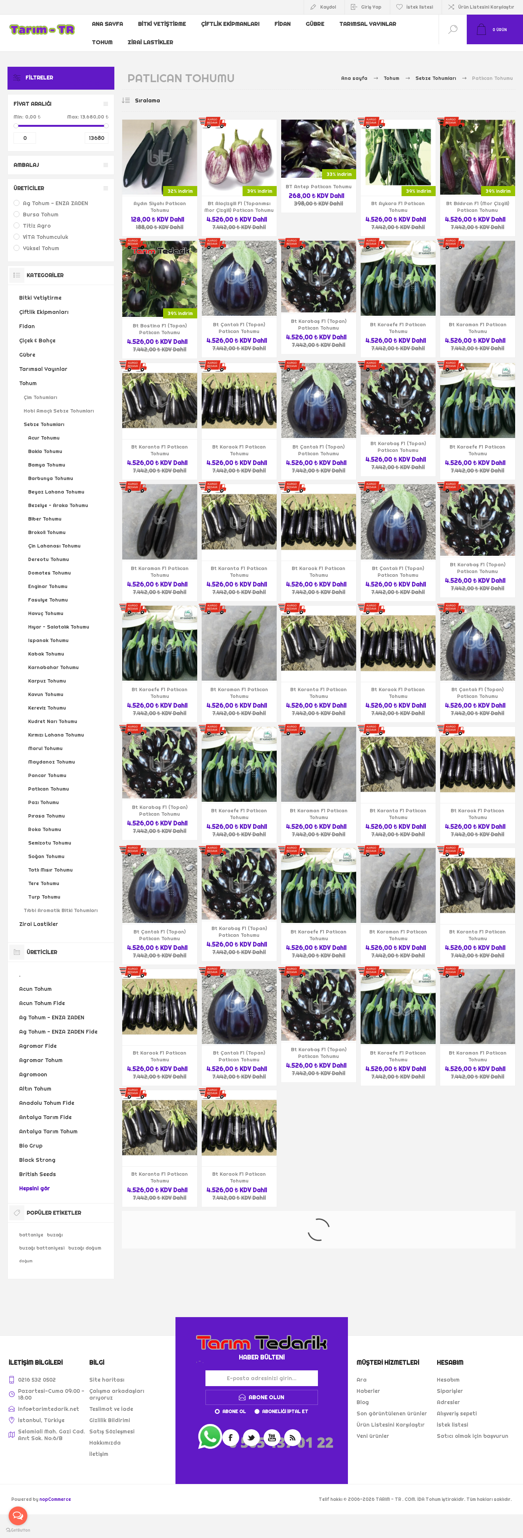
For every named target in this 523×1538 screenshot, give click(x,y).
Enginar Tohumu (47, 579)
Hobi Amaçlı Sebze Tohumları (59, 404)
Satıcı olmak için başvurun (472, 1428)
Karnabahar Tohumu (53, 660)
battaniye (31, 1227)
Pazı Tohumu (43, 795)
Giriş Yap (371, 7)
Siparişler (450, 1383)
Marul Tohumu (45, 741)
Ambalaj (26, 158)
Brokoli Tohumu (47, 525)
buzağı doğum (84, 1241)
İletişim (98, 1446)
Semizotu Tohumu (49, 836)
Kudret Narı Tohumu (52, 714)
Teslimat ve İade (111, 1401)
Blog (363, 1395)
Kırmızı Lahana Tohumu (56, 728)
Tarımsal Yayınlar (370, 23)
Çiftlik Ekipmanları (231, 23)
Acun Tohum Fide (42, 996)
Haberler (368, 1383)
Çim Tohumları (40, 390)
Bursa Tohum (40, 207)
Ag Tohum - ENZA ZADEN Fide (58, 1024)
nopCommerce (55, 1492)
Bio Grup (30, 1138)
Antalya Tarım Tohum (48, 1124)
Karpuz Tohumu (47, 674)
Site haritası (106, 1372)
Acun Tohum (35, 981)
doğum (26, 1253)
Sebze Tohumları (44, 417)
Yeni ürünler (373, 1428)
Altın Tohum (35, 1081)
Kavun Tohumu (45, 687)
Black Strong (37, 1152)
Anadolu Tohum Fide (46, 1095)
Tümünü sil (95, 71)
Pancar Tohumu (47, 768)
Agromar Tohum (41, 1053)
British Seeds (37, 1167)
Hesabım (448, 1372)
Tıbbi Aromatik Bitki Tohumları (60, 903)
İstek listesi (452, 1417)
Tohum (103, 35)
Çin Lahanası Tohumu (54, 539)
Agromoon (33, 1067)
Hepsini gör (34, 1181)
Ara (362, 1372)
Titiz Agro (37, 218)
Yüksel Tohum (41, 241)
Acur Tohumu (44, 431)
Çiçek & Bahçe (37, 333)
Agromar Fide (38, 1038)
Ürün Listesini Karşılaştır (486, 7)
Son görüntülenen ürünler (392, 1406)
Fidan (284, 23)
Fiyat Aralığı (32, 96)
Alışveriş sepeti (457, 1406)
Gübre (317, 23)
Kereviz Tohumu (47, 701)
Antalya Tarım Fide (45, 1110)
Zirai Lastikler (151, 35)
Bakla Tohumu (45, 444)
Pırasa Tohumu (46, 809)
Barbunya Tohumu (50, 471)
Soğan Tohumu (46, 849)
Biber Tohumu (44, 512)
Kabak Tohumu (46, 647)
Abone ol (234, 1404)
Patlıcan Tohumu (48, 782)
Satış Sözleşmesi (112, 1424)
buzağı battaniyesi (41, 1241)
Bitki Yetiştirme (163, 23)
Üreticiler (28, 181)
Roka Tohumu (44, 822)
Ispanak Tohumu (48, 633)
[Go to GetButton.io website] (18, 1530)
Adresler (448, 1395)
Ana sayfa (108, 23)
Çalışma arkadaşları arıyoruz (116, 1387)
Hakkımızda (105, 1435)
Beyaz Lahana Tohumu (56, 485)
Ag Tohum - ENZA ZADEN (55, 196)
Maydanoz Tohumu (51, 755)
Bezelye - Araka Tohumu (58, 498)
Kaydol (328, 7)
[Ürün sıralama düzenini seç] (163, 93)
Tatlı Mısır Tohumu (50, 863)
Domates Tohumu (49, 566)
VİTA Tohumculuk (45, 230)
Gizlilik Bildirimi (109, 1413)
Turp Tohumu (44, 890)
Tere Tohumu (43, 876)
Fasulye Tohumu (48, 593)
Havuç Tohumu (45, 606)
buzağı (55, 1227)
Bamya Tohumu (46, 458)
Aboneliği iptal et (285, 1404)
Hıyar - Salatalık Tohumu (58, 620)
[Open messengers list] (18, 1515)
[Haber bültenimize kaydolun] (261, 1371)
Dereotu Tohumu (48, 552)
